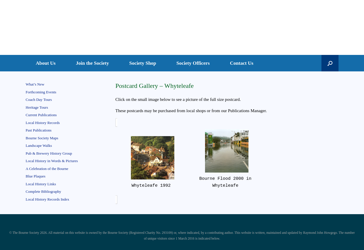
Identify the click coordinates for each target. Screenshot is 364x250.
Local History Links (41, 184)
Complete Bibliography (43, 191)
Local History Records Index (47, 199)
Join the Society (92, 63)
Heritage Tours (37, 107)
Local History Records (43, 123)
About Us (46, 63)
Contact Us (241, 63)
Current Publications (41, 115)
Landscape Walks (39, 145)
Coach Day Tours (39, 99)
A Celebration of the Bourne (47, 168)
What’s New (35, 84)
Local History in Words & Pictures (52, 161)
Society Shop (142, 63)
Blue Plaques (35, 176)
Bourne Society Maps (42, 138)
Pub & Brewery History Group (49, 153)
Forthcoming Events (41, 92)
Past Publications (39, 130)
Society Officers (193, 63)
